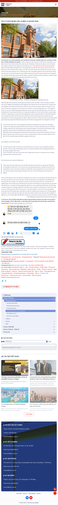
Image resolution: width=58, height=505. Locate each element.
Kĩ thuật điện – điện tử (33, 273)
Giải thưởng (31, 493)
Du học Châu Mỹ (29, 327)
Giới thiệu (19, 493)
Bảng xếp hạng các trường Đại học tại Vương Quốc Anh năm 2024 (19, 254)
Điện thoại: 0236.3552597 (11, 483)
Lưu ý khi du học (16, 257)
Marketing (23, 269)
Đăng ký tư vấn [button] (10, 287)
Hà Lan (30, 321)
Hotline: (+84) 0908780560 (21, 1)
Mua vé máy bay (36, 275)
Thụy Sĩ (8, 318)
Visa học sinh (5, 275)
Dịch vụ (25, 493)
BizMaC (37, 503)
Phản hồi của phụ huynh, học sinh (10, 277)
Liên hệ (38, 493)
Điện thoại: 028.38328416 (11, 449)
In (50, 341)
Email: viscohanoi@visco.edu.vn (35, 1)
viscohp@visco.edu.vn (10, 470)
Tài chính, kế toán (33, 267)
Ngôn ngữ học (31, 269)
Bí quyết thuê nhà (27, 257)
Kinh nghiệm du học (12, 313)
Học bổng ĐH (29, 261)
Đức (30, 324)
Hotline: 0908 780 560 (10, 433)
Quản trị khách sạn (14, 269)
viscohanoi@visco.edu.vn (11, 436)
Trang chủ (3, 15)
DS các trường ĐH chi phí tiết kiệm (44, 261)
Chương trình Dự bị (11, 308)
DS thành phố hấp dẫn (10, 259)
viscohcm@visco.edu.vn (10, 453)
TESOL (39, 269)
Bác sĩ (36, 271)
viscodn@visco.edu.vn (10, 487)
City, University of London (16, 100)
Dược (41, 271)
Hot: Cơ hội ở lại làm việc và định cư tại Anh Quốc (21, 15)
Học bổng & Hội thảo (12, 303)
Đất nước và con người (12, 316)
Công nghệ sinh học (49, 271)
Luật (26, 267)
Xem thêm (29, 414)
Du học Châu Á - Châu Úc (29, 329)
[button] (56, 4)
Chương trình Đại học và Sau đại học (16, 311)
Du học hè (29, 332)
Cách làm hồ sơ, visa (16, 275)
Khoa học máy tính (47, 269)
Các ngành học (6, 263)
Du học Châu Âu (29, 298)
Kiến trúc (14, 271)
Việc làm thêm (27, 275)
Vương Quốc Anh (6, 257)
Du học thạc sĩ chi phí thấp (20, 265)
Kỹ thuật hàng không (19, 273)
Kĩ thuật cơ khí (44, 273)
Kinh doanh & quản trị (18, 267)
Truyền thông (43, 267)
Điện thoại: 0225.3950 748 (11, 466)
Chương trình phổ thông (13, 305)
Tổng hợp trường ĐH (19, 261)
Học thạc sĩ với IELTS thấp (36, 265)
